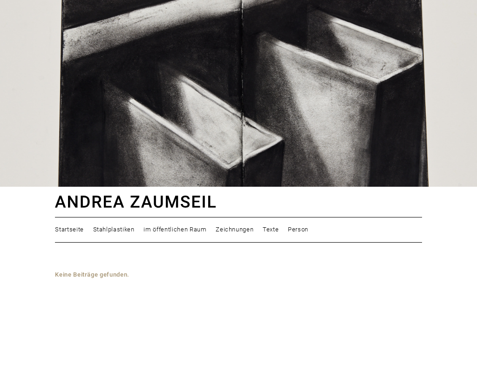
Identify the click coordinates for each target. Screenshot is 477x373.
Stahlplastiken (114, 229)
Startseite (69, 229)
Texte (271, 229)
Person (298, 229)
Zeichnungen (234, 229)
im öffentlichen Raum (174, 229)
